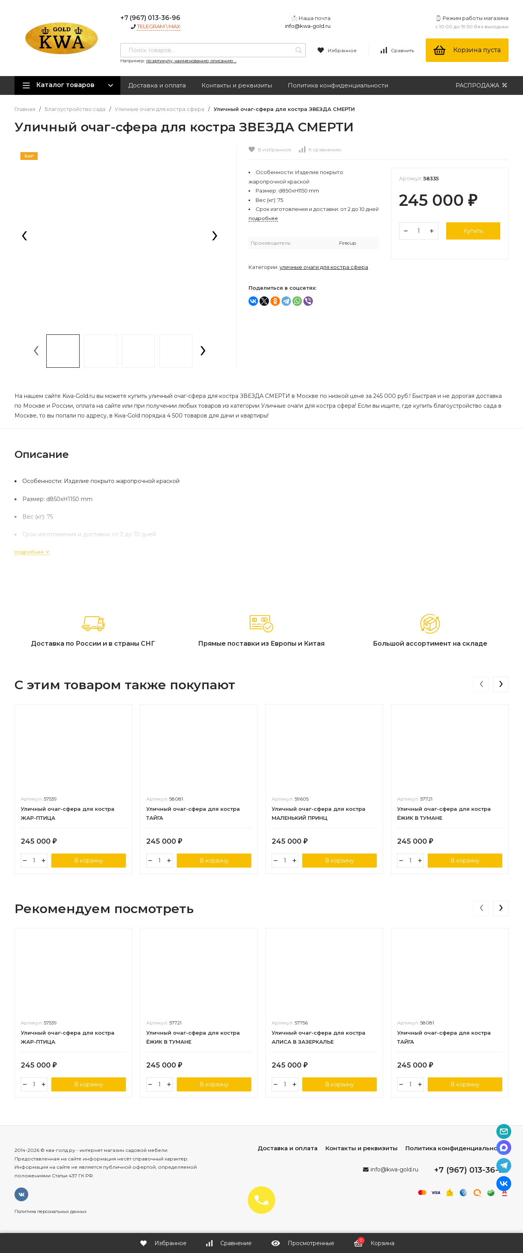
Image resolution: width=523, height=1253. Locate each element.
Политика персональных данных (51, 1211)
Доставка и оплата (157, 85)
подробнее (32, 552)
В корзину (88, 860)
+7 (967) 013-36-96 (150, 18)
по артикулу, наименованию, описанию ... (191, 61)
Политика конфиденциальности (338, 85)
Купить (473, 230)
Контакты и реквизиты (237, 85)
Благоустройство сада (75, 109)
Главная (25, 109)
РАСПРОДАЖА (482, 85)
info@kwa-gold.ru (308, 26)
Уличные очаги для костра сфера (159, 109)
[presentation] (24, 236)
